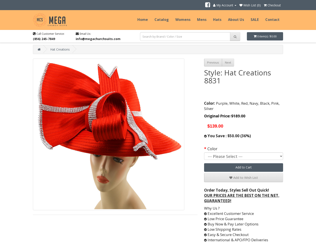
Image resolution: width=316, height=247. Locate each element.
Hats (217, 19)
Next (228, 62)
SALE (255, 19)
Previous (213, 62)
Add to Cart (243, 167)
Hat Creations (60, 49)
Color (212, 148)
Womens (182, 19)
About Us (236, 19)
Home (142, 19)
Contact (272, 19)
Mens (201, 19)
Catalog (161, 19)
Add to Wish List (243, 177)
